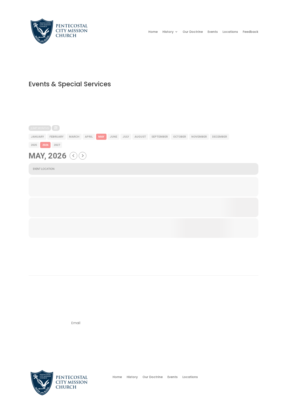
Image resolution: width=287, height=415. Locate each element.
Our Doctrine (193, 32)
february (56, 136)
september (159, 136)
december (219, 136)
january (37, 136)
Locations (230, 32)
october (179, 136)
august (140, 136)
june (113, 136)
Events (213, 32)
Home (153, 32)
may (101, 136)
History (168, 32)
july (126, 136)
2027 (57, 145)
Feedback (250, 32)
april (89, 136)
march (74, 136)
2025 (34, 145)
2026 (45, 145)
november (199, 136)
